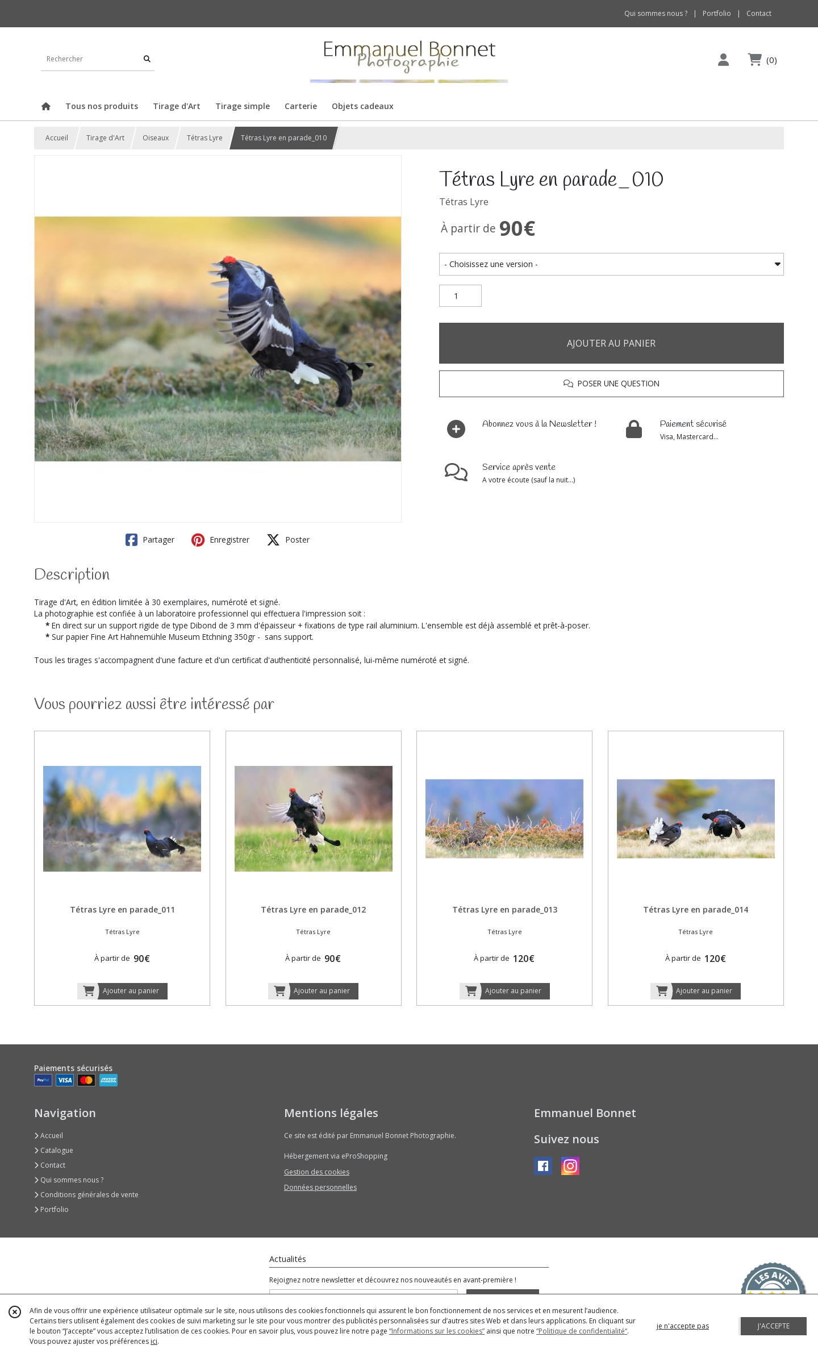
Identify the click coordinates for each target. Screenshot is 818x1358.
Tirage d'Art (105, 138)
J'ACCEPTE (774, 1326)
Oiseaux (156, 138)
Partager (150, 540)
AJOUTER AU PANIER (611, 343)
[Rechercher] (147, 59)
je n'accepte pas (683, 1326)
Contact (758, 13)
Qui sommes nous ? (68, 1180)
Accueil (56, 138)
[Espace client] (723, 59)
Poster (288, 540)
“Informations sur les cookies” (437, 1331)
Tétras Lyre (205, 138)
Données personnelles (320, 1187)
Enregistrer (220, 540)
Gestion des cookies (316, 1172)
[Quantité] (460, 296)
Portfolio (51, 1209)
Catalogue (53, 1150)
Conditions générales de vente (86, 1194)
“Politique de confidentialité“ (581, 1331)
